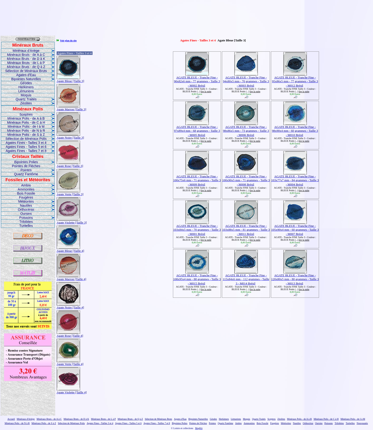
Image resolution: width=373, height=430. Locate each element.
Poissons (26, 218)
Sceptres (26, 114)
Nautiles (26, 205)
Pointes (26, 170)
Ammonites (26, 189)
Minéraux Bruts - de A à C (26, 55)
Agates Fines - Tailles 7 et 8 (26, 151)
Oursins (26, 213)
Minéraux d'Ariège (26, 51)
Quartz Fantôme (26, 174)
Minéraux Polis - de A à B (25, 118)
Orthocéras (26, 209)
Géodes (26, 83)
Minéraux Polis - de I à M (26, 126)
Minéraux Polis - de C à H (26, 122)
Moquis (26, 95)
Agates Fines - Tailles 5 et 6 (26, 147)
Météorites (26, 201)
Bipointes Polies (26, 162)
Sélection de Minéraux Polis (26, 139)
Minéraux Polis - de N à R (26, 130)
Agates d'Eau (26, 75)
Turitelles (26, 226)
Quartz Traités (26, 99)
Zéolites (26, 103)
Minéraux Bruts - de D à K (26, 59)
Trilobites (26, 222)
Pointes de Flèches (26, 166)
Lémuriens (26, 91)
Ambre (26, 185)
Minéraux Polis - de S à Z (26, 135)
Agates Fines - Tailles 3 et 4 (26, 143)
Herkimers (26, 87)
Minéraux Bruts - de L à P (26, 63)
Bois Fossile (26, 193)
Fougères (26, 197)
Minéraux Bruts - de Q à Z (26, 67)
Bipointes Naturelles (26, 79)
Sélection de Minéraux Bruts (26, 71)
